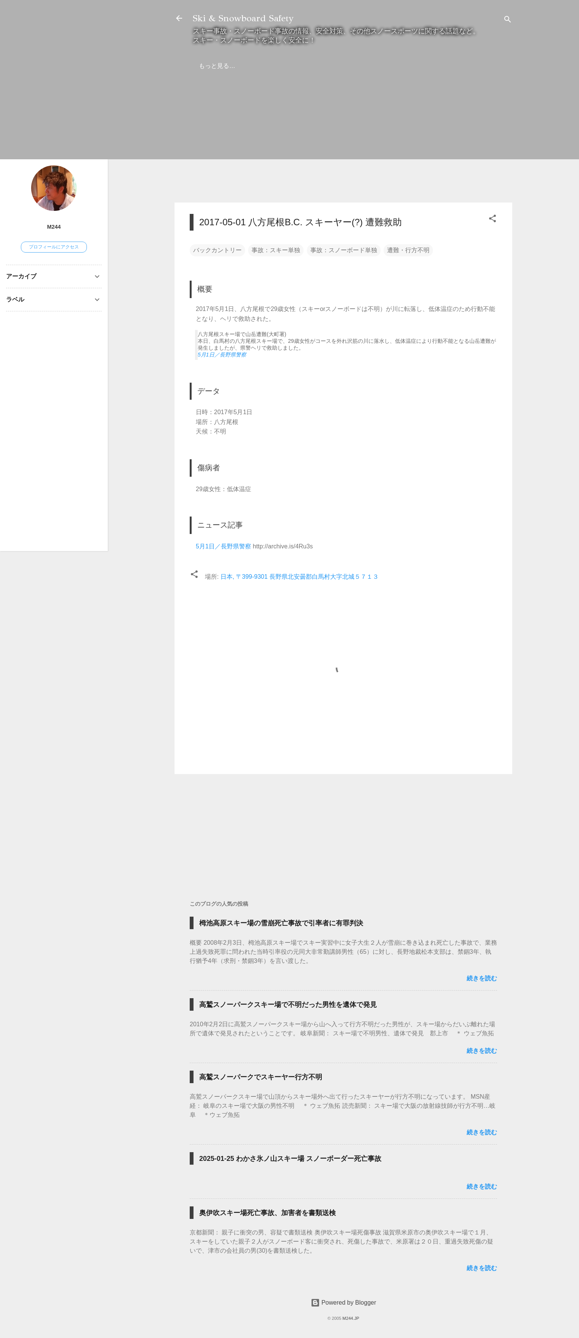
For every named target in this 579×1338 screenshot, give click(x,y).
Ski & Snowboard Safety (243, 18)
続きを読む (482, 978)
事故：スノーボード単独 (343, 250)
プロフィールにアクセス (54, 247)
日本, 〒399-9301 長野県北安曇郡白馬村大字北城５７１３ (299, 576)
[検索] (507, 20)
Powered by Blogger (343, 1302)
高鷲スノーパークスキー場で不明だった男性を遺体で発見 (288, 1004)
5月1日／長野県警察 (222, 355)
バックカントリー (217, 250)
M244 (54, 227)
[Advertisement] (343, 143)
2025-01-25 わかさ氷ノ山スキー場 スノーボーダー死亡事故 (290, 1158)
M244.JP (351, 1318)
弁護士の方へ (249, 66)
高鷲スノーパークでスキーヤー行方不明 (260, 1077)
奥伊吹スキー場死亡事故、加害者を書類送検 (267, 1213)
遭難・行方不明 (408, 250)
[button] (492, 220)
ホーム (208, 66)
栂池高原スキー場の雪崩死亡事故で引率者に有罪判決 (281, 923)
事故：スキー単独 (276, 250)
